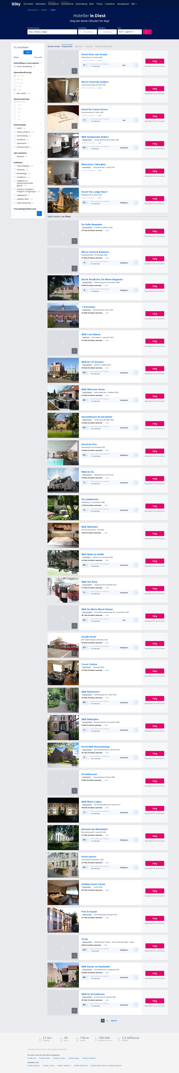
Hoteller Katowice (33, 1066)
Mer (133, 3)
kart (99, 60)
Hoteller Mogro (73, 1058)
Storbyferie (53, 3)
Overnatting (81, 3)
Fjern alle (38, 57)
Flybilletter (40, 3)
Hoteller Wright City (81, 1066)
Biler (91, 3)
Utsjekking (101, 28)
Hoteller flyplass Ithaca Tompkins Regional (106, 1066)
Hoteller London (48, 1066)
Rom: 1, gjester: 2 (126, 31)
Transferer (110, 3)
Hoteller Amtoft (44, 1058)
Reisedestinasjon (33, 28)
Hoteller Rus (31, 1058)
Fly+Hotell (28, 3)
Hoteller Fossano (59, 1058)
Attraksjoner (123, 3)
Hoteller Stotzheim (89, 1058)
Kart (27, 52)
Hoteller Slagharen (64, 1066)
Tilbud (99, 3)
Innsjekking (82, 28)
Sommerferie (67, 3)
